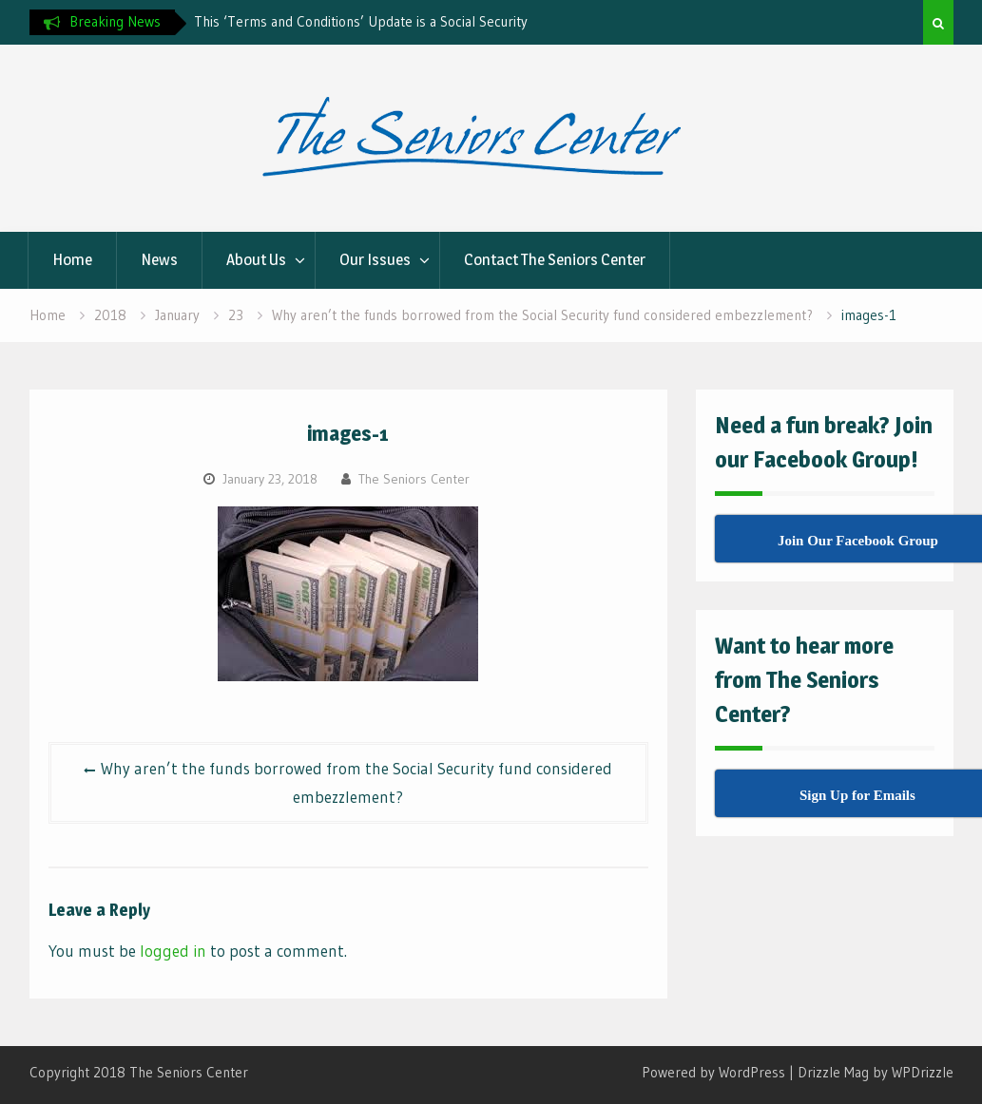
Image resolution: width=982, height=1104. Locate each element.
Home (72, 259)
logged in (173, 951)
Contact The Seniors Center (554, 259)
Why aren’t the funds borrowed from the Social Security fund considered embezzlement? (356, 782)
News (159, 259)
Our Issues (375, 259)
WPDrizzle (922, 1072)
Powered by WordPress (713, 1072)
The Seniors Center (414, 478)
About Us (256, 259)
